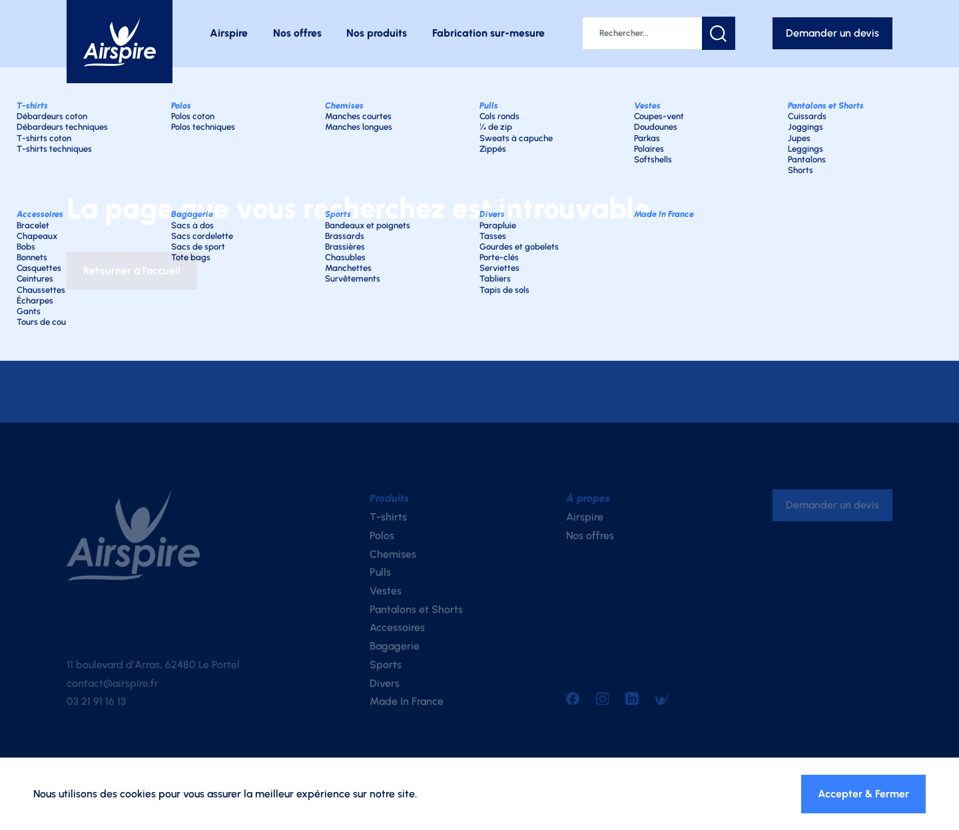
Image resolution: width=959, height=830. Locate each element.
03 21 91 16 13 (96, 701)
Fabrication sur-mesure (488, 33)
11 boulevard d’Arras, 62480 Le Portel (153, 664)
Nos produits (376, 33)
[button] (718, 33)
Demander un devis (832, 33)
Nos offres (297, 33)
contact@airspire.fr (113, 683)
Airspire (229, 33)
